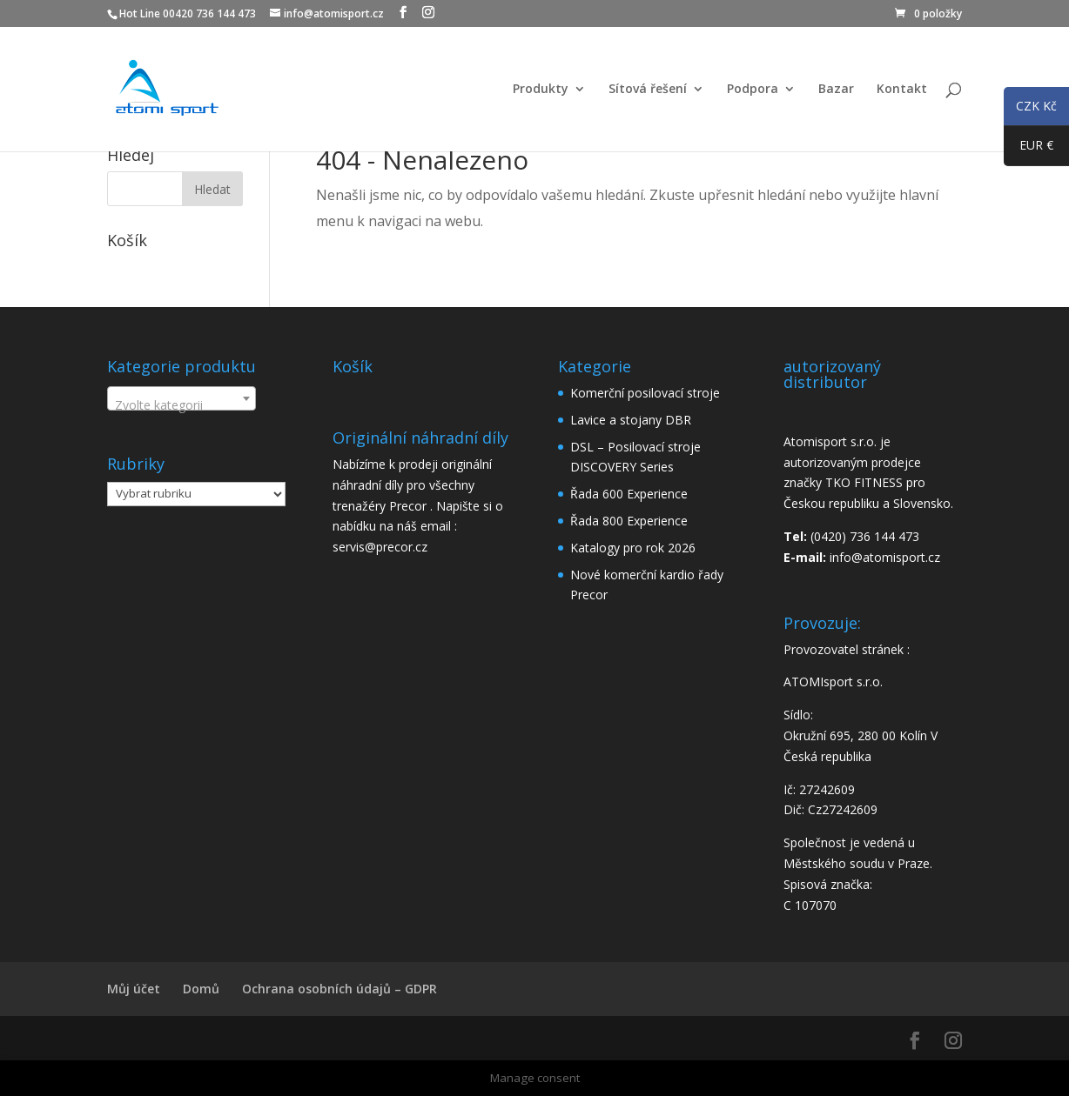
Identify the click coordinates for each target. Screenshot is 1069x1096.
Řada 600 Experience (629, 493)
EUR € (1028, 148)
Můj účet (133, 988)
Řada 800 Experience (629, 520)
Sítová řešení (647, 90)
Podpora (752, 90)
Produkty (540, 90)
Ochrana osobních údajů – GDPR (339, 988)
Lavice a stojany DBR (630, 419)
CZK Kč (1030, 108)
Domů (201, 988)
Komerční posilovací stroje (645, 392)
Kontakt (902, 90)
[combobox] (181, 398)
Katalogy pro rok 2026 (633, 547)
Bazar (836, 90)
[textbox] (181, 405)
